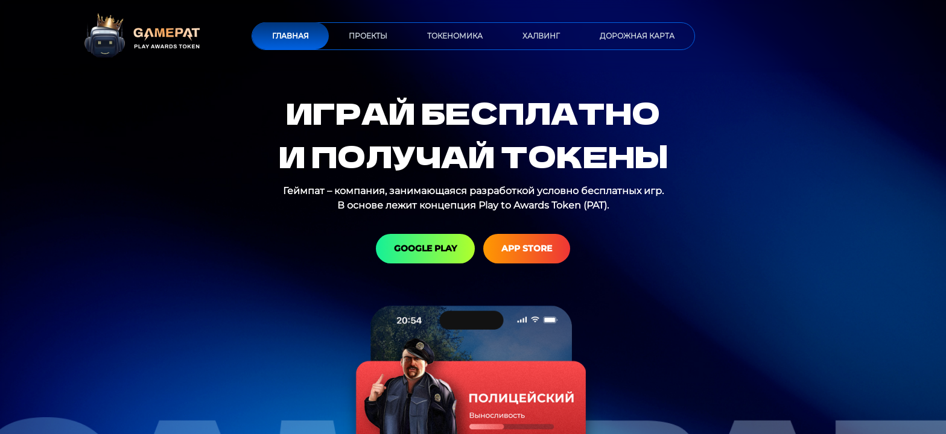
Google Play (425, 248)
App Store (526, 248)
